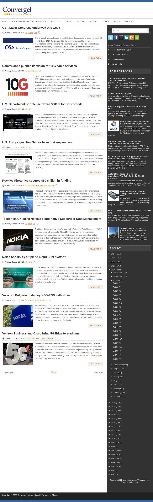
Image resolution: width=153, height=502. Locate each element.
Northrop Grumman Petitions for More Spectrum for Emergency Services (125, 142)
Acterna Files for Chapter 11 (121, 93)
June (116, 377)
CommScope (32, 71)
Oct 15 (116, 323)
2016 (113, 414)
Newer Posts (8, 373)
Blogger (134, 482)
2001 (113, 474)
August (117, 369)
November (118, 276)
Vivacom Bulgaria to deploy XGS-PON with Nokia (36, 295)
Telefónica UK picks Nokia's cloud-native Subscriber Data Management (51, 218)
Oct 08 (116, 339)
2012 (113, 430)
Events (30, 33)
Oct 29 (116, 283)
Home (4, 21)
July (115, 373)
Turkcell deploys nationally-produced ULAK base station (133, 229)
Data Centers (56, 21)
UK (34, 224)
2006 (113, 454)
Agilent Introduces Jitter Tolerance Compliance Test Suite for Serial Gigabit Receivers (126, 176)
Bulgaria (31, 300)
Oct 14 (116, 327)
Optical (80, 21)
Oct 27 (116, 291)
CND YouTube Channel (118, 54)
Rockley (31, 185)
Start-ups (128, 21)
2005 (113, 458)
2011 (113, 434)
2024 (113, 254)
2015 (113, 418)
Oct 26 (116, 295)
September (118, 365)
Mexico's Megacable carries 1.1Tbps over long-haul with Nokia (133, 193)
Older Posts (98, 373)
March (116, 389)
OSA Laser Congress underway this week (31, 27)
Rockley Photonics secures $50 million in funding (36, 180)
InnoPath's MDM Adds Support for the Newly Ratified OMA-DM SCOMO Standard (128, 157)
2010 (113, 438)
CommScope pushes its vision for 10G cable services (39, 65)
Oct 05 (116, 351)
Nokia (30, 224)
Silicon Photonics (41, 185)
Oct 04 (116, 355)
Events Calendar (115, 64)
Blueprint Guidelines (116, 59)
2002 (113, 470)
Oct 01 (116, 359)
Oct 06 (116, 347)
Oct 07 (116, 343)
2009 (113, 442)
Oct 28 (116, 287)
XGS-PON (43, 300)
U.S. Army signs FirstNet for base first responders (37, 142)
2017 (113, 410)
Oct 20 (116, 311)
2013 (113, 426)
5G (29, 338)
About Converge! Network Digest (122, 45)
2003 (113, 466)
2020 (113, 270)
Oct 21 (116, 307)
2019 (113, 402)
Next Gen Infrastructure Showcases (28, 21)
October (117, 280)
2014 (113, 422)
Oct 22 (116, 303)
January (117, 397)
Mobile (70, 21)
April (116, 385)
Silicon (105, 21)
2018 (113, 406)
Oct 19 (116, 315)
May (116, 381)
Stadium (43, 338)
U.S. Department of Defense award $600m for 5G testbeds (42, 104)
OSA (35, 33)
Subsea (116, 21)
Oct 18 (116, 319)
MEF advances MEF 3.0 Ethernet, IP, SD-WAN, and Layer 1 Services (135, 123)
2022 (113, 262)
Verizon (50, 338)
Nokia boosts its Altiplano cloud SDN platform (34, 257)
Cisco (33, 338)
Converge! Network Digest (29, 495)
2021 (113, 266)
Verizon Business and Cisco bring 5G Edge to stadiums (41, 333)
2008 (113, 446)
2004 (113, 462)
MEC (37, 338)
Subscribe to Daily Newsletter (120, 50)
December (118, 272)
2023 (113, 258)
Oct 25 (116, 299)
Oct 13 (116, 331)
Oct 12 (116, 335)
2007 (113, 450)
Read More (95, 58)
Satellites (93, 21)
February (118, 393)
